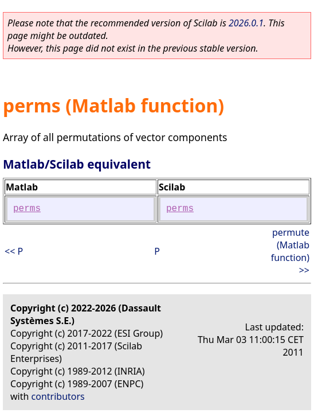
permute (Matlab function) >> (290, 251)
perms (27, 209)
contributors (58, 396)
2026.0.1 (246, 23)
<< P (14, 251)
